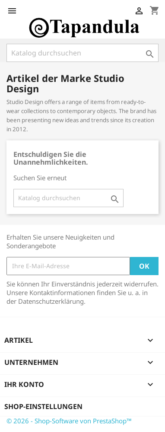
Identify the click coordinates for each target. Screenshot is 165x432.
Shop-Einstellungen (43, 406)
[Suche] (82, 53)
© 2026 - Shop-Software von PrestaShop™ (69, 420)
